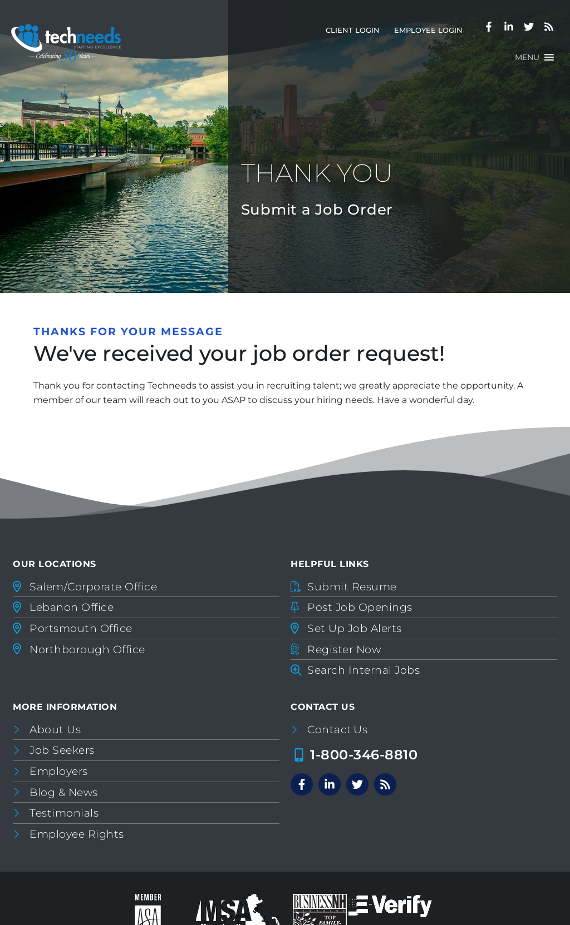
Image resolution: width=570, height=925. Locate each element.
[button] (527, 57)
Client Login (356, 32)
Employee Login (432, 32)
